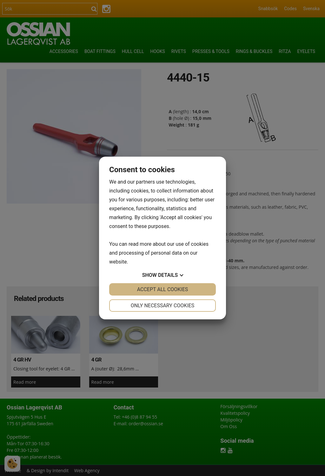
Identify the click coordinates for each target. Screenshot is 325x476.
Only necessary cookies (163, 306)
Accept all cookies (162, 289)
